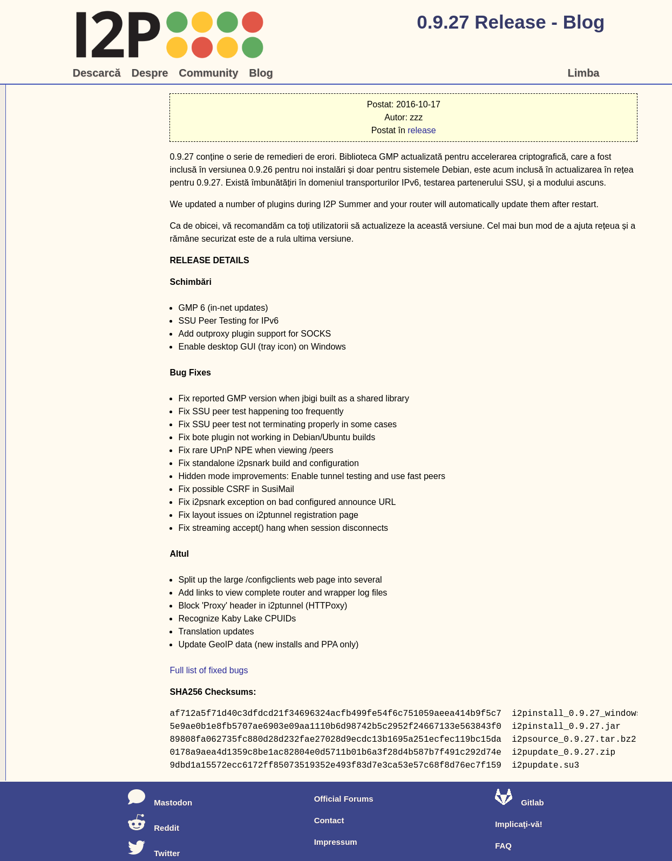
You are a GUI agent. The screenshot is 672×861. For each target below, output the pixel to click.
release (422, 130)
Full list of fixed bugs (208, 670)
